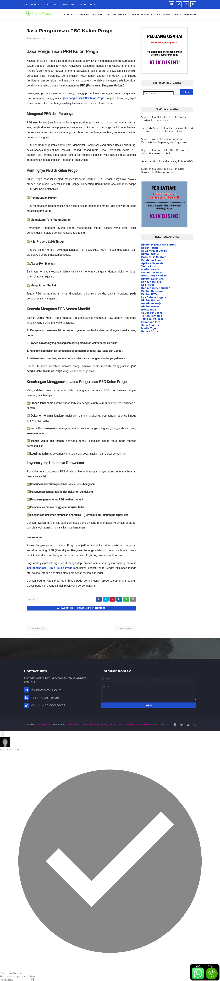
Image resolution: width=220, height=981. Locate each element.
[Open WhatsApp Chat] (1, 733)
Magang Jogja (49, 4)
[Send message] (32, 979)
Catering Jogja (31, 4)
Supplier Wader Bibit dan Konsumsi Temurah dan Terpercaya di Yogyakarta (164, 141)
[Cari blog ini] (158, 93)
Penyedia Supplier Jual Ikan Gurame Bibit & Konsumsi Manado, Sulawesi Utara (167, 130)
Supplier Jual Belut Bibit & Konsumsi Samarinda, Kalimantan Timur (163, 170)
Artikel (32, 599)
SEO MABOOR (37, 38)
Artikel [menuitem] (97, 14)
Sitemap (164, 724)
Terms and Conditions (147, 724)
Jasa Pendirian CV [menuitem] (141, 14)
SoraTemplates (43, 724)
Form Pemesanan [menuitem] (185, 14)
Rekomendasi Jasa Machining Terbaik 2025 (166, 161)
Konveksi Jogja (67, 4)
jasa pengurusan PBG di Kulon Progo (49, 568)
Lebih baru (38, 628)
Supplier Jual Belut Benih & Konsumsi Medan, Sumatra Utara (163, 119)
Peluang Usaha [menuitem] (116, 14)
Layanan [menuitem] (83, 14)
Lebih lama (124, 628)
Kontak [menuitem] (69, 14)
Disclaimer (129, 724)
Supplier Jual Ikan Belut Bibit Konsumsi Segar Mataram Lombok (164, 152)
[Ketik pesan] (15, 979)
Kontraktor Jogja (86, 4)
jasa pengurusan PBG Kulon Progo (83, 98)
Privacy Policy (116, 724)
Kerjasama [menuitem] (163, 14)
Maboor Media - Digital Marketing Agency (86, 724)
